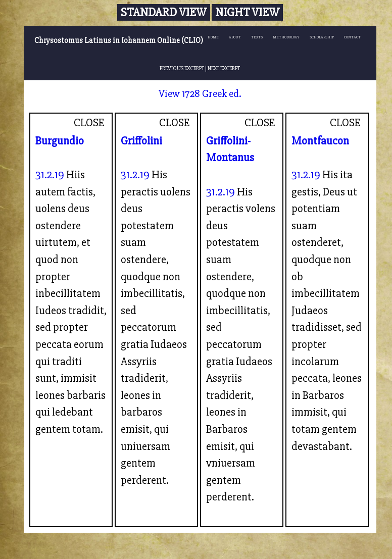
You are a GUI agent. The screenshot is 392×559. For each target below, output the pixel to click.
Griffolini (141, 141)
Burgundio (59, 141)
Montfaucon (320, 141)
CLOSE (89, 123)
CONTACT (352, 37)
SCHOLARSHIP (322, 37)
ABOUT (235, 37)
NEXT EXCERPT (224, 68)
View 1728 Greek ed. (200, 93)
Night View (247, 12)
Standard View (164, 12)
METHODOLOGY (286, 37)
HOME (213, 37)
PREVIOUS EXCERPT (182, 68)
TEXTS (257, 37)
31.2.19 (49, 175)
